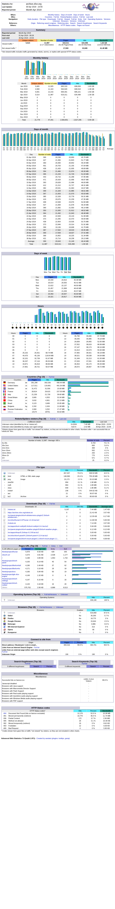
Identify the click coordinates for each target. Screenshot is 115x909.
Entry (80, 19)
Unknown (56, 21)
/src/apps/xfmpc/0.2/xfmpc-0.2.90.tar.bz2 (23, 532)
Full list (56, 17)
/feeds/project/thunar (10, 552)
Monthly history (54, 15)
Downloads (51, 19)
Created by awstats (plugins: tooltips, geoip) (53, 738)
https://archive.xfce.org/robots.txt (20, 512)
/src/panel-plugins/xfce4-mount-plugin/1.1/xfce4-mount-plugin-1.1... (33, 539)
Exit (84, 19)
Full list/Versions (50, 594)
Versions (107, 19)
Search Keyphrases (84, 23)
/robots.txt (11, 509)
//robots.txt (12, 523)
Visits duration (32, 19)
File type (43, 19)
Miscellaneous (53, 25)
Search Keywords (100, 23)
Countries (48, 17)
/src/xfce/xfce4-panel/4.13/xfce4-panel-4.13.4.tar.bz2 (28, 535)
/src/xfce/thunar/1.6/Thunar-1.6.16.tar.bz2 (23, 520)
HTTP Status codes (68, 25)
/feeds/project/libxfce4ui (11, 568)
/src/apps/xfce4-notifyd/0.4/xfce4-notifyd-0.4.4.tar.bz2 (28, 526)
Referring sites (63, 23)
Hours (87, 15)
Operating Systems (95, 19)
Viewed (67, 19)
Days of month (66, 15)
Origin (33, 23)
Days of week (78, 15)
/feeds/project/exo (9, 572)
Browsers (65, 21)
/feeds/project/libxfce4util (11, 565)
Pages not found (83, 25)
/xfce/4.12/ (6, 555)
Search (73, 23)
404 (4, 713)
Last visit (89, 17)
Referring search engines (46, 23)
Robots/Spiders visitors (69, 17)
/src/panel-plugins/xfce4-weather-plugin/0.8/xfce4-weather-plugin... (33, 529)
